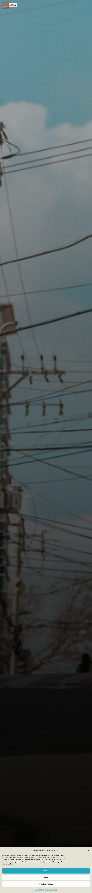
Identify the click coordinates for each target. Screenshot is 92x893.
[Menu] (5, 5)
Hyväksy (46, 871)
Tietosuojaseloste (51, 890)
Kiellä (46, 877)
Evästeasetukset (46, 884)
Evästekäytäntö (39, 890)
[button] (88, 850)
